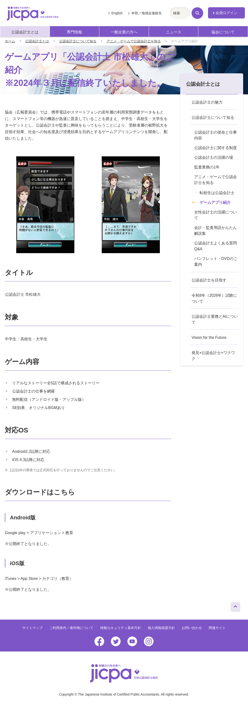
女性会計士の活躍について (215, 215)
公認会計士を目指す (209, 280)
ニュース (173, 32)
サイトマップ (32, 628)
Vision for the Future (209, 337)
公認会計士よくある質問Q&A (215, 246)
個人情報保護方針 (161, 628)
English (117, 13)
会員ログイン (226, 13)
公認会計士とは (25, 32)
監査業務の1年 (207, 167)
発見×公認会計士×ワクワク (213, 356)
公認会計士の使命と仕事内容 (215, 135)
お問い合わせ (192, 628)
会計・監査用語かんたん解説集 (215, 230)
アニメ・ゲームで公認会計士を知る (134, 41)
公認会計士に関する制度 (215, 148)
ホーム (10, 41)
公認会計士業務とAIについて (215, 319)
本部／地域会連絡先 (146, 13)
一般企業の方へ (124, 32)
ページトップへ (235, 606)
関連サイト (217, 628)
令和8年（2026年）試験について (214, 298)
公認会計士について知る (77, 41)
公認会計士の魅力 (207, 102)
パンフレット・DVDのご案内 (215, 261)
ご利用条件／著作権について (71, 628)
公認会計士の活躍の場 (213, 157)
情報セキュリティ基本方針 (120, 628)
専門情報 (74, 32)
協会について (223, 32)
